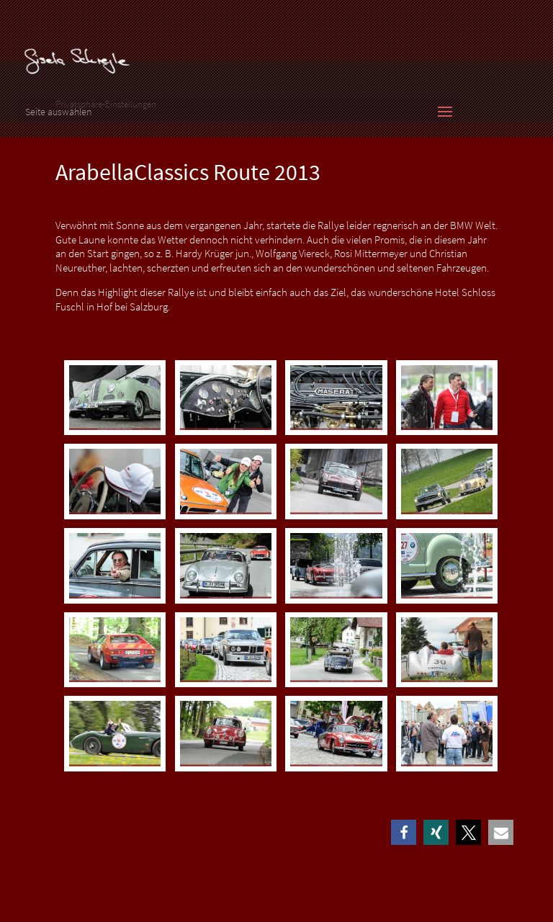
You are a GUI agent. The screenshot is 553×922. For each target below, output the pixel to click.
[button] (403, 832)
